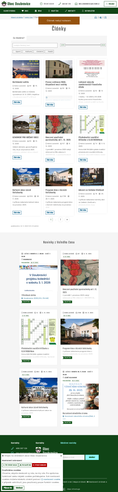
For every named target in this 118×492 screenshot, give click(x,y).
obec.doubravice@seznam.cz (89, 4)
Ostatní (38, 51)
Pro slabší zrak (65, 482)
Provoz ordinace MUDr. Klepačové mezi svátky (56, 83)
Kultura (27, 51)
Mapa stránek (79, 482)
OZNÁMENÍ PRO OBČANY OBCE (26, 137)
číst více (17, 102)
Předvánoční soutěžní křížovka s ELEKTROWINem (91, 139)
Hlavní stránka (17, 17)
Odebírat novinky (68, 443)
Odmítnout (19, 488)
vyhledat (110, 4)
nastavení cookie (50, 479)
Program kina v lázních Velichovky (56, 191)
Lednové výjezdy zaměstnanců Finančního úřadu (90, 84)
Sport (17, 51)
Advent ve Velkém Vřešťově (91, 190)
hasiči (49, 51)
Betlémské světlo (21, 82)
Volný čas (29, 17)
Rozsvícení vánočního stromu (75, 413)
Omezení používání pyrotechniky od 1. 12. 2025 (58, 139)
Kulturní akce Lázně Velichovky (22, 191)
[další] (67, 219)
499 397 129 (66, 4)
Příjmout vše (8, 488)
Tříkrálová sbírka (28, 295)
